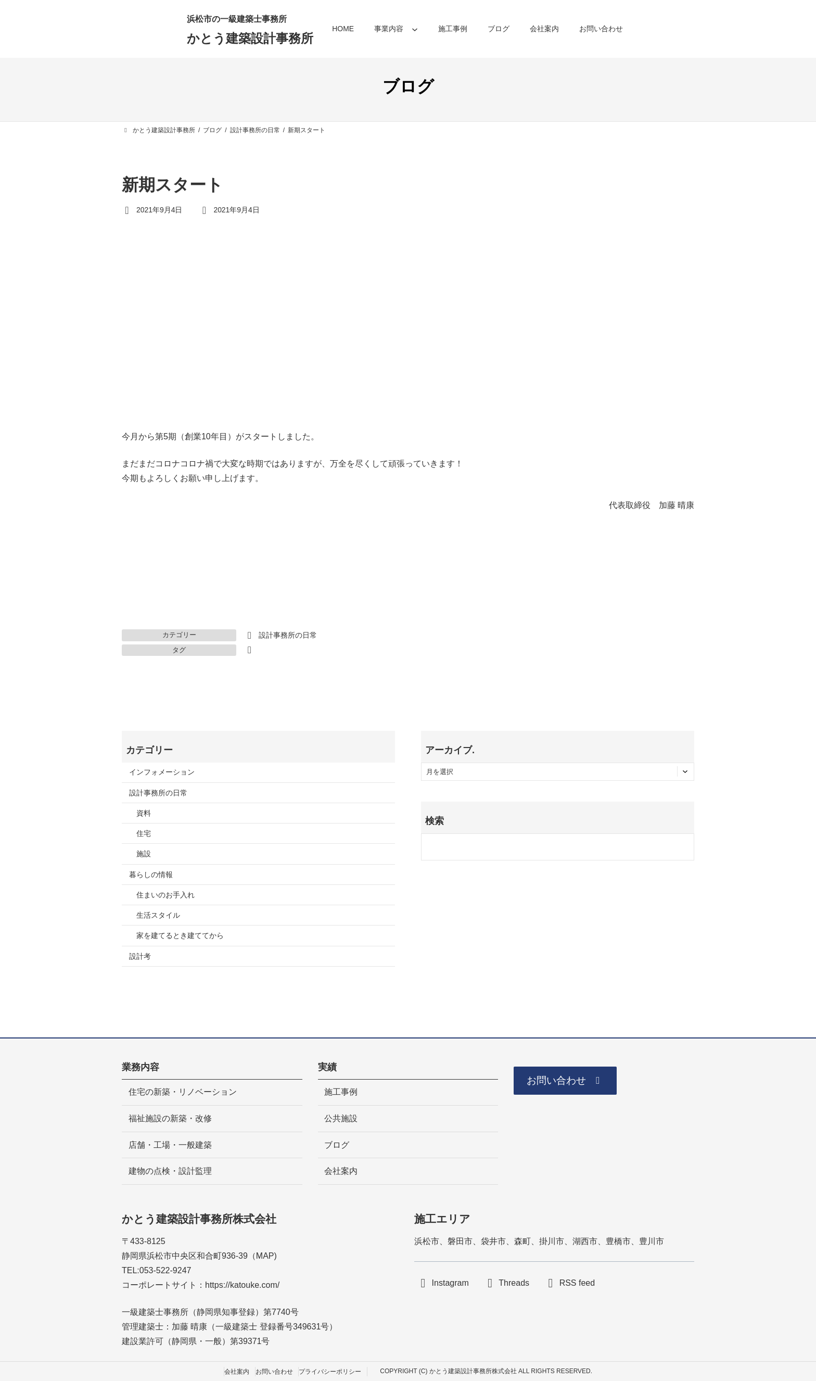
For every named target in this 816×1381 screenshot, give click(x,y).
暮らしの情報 (151, 874)
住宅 (143, 833)
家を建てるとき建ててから (180, 935)
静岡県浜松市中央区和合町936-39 (185, 1255)
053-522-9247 (165, 1270)
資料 (143, 813)
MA (262, 1255)
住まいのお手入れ (165, 895)
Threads (514, 1282)
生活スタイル (158, 915)
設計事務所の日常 (288, 635)
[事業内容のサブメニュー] (415, 29)
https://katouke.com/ (242, 1285)
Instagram (450, 1282)
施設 (143, 854)
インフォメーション (162, 772)
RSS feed (577, 1282)
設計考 (140, 956)
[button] (567, 1081)
